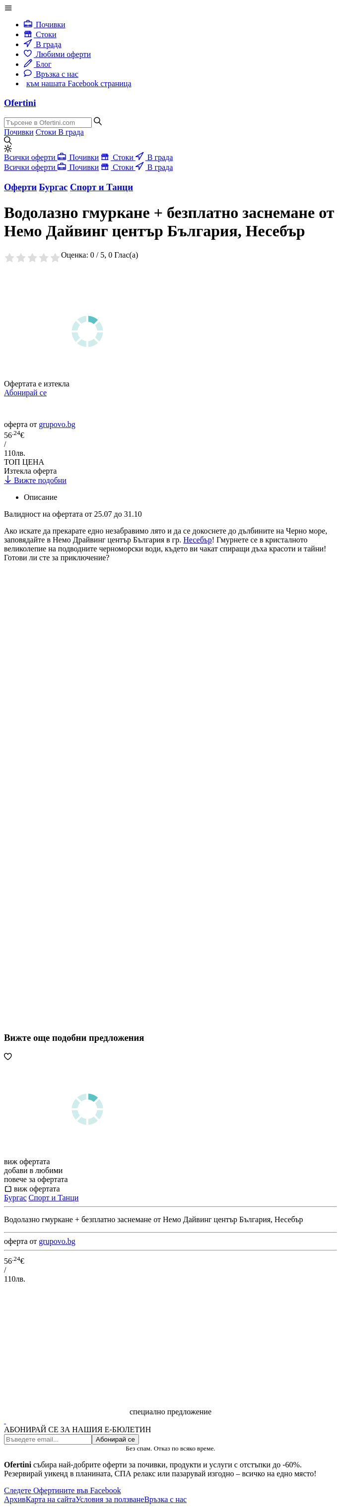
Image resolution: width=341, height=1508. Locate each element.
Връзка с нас (51, 74)
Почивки (45, 24)
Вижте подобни (35, 480)
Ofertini (20, 103)
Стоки (40, 34)
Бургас (15, 1197)
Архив (15, 1499)
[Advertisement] (78, 735)
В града (43, 44)
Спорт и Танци (54, 1197)
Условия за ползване (109, 1499)
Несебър (197, 540)
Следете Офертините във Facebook (62, 1490)
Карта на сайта (51, 1499)
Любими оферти (57, 54)
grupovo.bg (57, 424)
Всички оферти (31, 157)
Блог (38, 64)
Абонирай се (25, 392)
